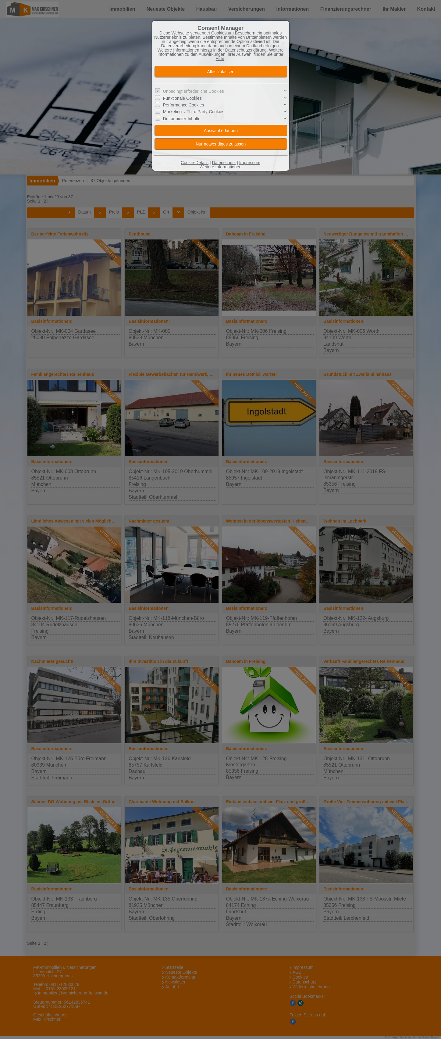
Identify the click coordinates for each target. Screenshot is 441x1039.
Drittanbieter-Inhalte (182, 118)
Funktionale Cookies (182, 97)
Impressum (249, 162)
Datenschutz (224, 162)
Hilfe (220, 58)
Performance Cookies (183, 104)
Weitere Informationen (220, 166)
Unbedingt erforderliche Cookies (193, 91)
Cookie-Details (194, 162)
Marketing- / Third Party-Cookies (193, 111)
